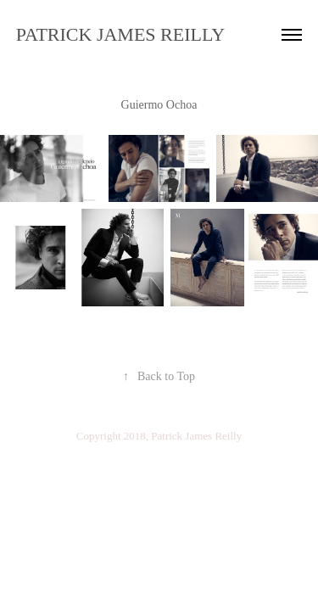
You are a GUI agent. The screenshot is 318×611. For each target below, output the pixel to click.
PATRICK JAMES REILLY (120, 34)
